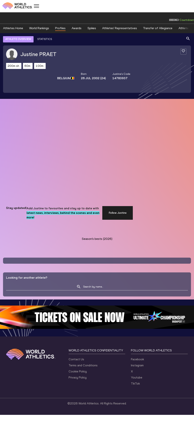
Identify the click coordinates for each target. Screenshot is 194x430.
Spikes (92, 28)
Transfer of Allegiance (157, 28)
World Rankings (39, 28)
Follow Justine (118, 212)
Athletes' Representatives (119, 28)
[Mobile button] (36, 6)
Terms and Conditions (83, 365)
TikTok (135, 383)
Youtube (136, 377)
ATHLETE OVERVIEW (18, 39)
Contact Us (76, 359)
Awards (76, 28)
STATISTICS (44, 39)
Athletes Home (13, 28)
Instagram (137, 365)
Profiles (60, 28)
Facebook (137, 359)
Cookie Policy (78, 371)
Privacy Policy (78, 377)
